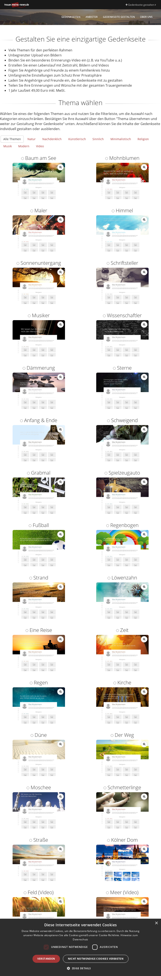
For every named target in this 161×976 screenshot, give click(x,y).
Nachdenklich (52, 139)
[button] (80, 968)
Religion (143, 139)
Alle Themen (12, 139)
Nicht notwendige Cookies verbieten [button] (96, 958)
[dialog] (80, 947)
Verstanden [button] (46, 958)
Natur (31, 139)
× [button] (156, 923)
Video (40, 146)
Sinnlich (98, 139)
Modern (23, 146)
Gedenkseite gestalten (141, 5)
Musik (7, 146)
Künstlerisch (77, 139)
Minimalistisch (120, 139)
